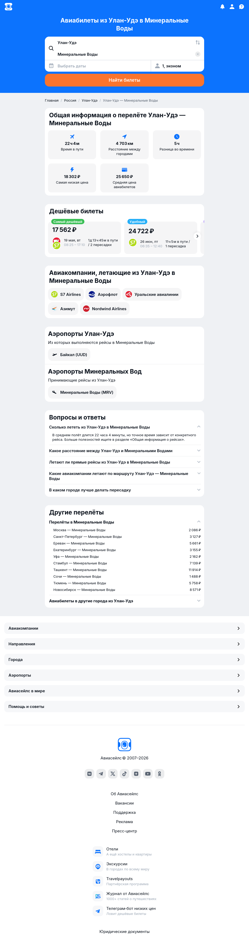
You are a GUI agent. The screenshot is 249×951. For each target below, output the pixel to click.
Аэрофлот (103, 294)
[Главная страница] (8, 6)
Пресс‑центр (124, 830)
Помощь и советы (124, 706)
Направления (124, 643)
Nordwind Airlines (105, 308)
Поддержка (124, 812)
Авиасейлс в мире (124, 690)
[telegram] (101, 774)
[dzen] (136, 774)
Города (124, 659)
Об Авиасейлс (124, 793)
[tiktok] (124, 774)
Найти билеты (124, 80)
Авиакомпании (124, 628)
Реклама (124, 821)
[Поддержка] (241, 6)
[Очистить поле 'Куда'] (197, 54)
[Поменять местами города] (198, 42)
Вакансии (124, 803)
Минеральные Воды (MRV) (82, 392)
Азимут (63, 308)
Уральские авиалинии (152, 294)
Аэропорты (124, 675)
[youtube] (148, 774)
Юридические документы (124, 931)
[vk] (89, 774)
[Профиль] (232, 6)
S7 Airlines (66, 294)
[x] (113, 774)
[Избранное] (222, 6)
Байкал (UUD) (69, 354)
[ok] (159, 774)
